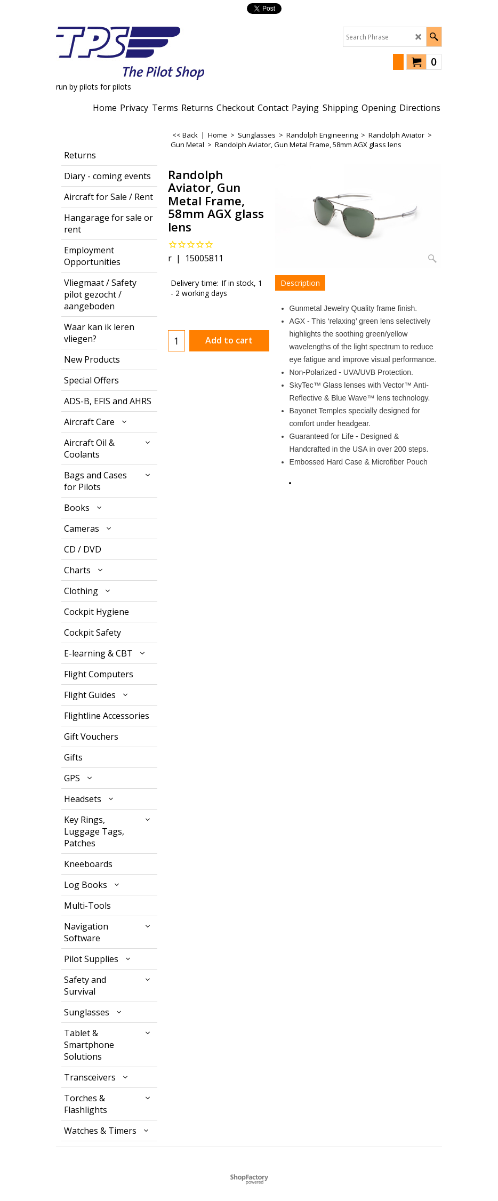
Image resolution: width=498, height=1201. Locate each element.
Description (300, 283)
